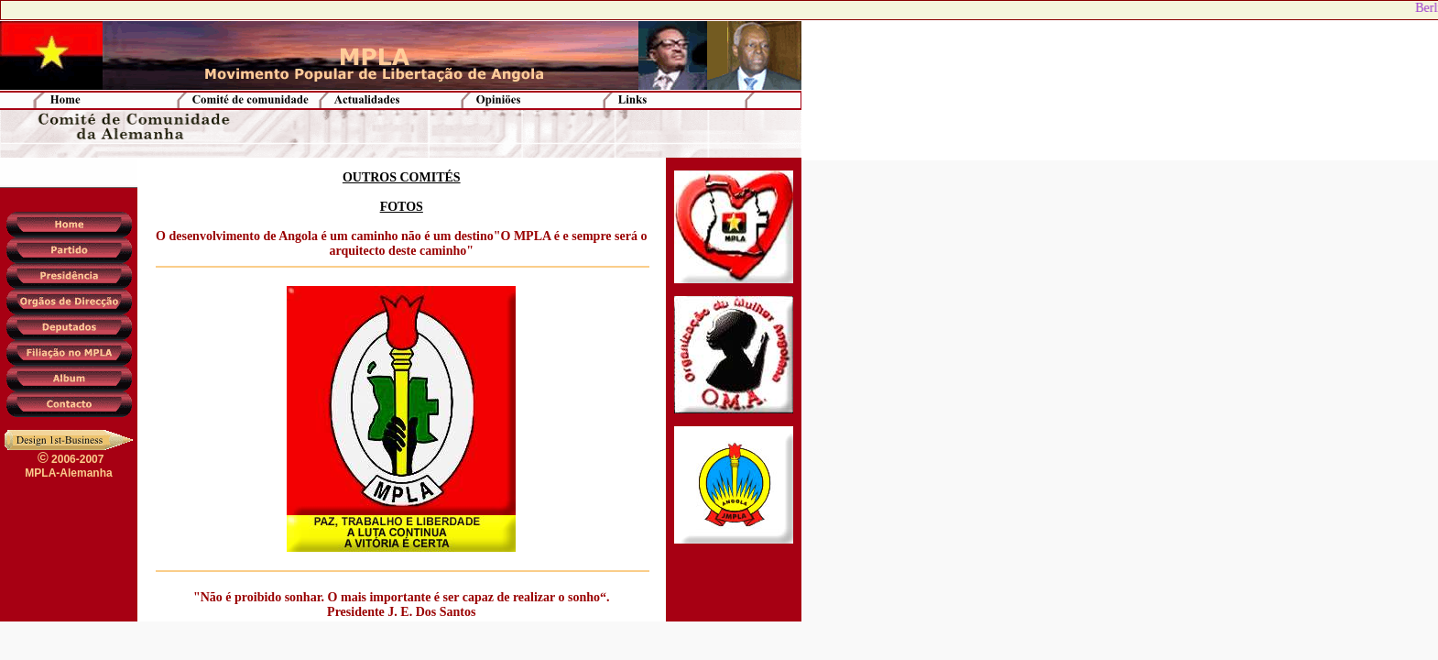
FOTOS (401, 207)
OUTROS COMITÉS (402, 177)
